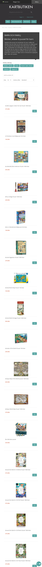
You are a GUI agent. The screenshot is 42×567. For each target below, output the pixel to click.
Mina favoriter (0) (16, 21)
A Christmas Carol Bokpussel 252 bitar (15, 136)
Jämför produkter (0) (8, 75)
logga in (21, 17)
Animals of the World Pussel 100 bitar (15, 348)
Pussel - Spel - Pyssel (26, 65)
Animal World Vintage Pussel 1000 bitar (15, 318)
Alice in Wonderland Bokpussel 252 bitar (16, 227)
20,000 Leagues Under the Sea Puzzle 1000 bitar (18, 106)
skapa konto (30, 17)
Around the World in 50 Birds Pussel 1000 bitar (17, 469)
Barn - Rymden (8, 27)
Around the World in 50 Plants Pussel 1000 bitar (18, 530)
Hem (3, 27)
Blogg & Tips (16, 2)
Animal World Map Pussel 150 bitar (14, 287)
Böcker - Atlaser (8, 65)
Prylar (16, 65)
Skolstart (6, 69)
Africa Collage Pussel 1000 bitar (13, 196)
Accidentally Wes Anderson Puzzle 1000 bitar (17, 166)
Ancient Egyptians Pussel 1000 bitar (14, 257)
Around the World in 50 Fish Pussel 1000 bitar (17, 500)
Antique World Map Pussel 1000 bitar (15, 409)
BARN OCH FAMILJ (17, 27)
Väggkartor (14, 69)
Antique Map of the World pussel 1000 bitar (17, 378)
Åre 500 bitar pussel (10, 439)
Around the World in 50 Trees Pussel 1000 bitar (18, 560)
